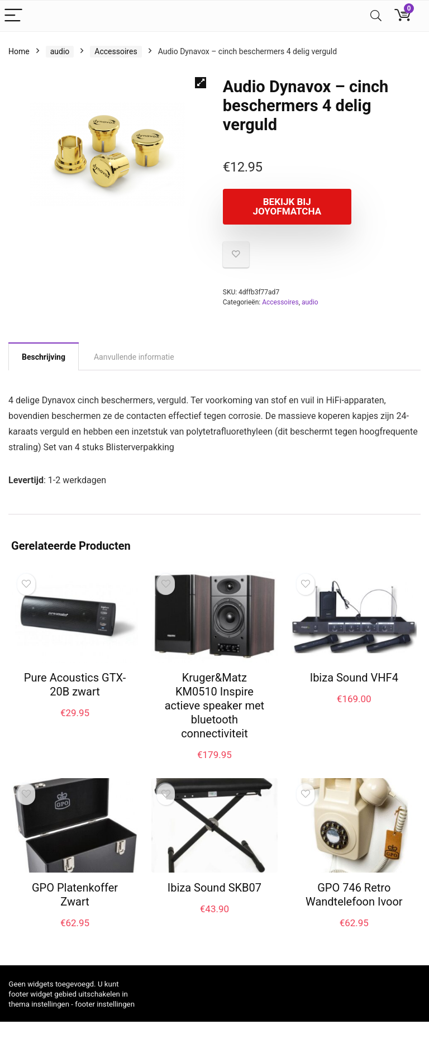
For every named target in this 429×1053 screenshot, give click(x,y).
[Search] (376, 16)
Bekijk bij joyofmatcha (286, 206)
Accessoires (115, 51)
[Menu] (13, 16)
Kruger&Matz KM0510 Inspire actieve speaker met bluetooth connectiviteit (214, 705)
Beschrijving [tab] (43, 356)
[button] (200, 82)
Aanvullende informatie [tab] (134, 356)
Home (19, 51)
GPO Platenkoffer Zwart (75, 894)
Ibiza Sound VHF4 (354, 677)
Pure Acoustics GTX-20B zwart (75, 684)
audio (60, 51)
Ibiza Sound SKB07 (214, 887)
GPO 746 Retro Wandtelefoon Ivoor (354, 894)
